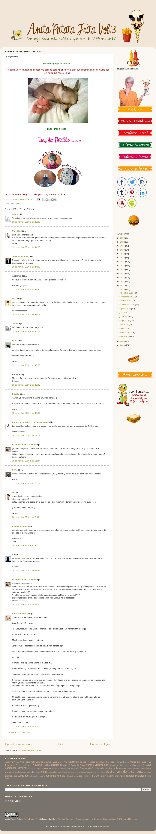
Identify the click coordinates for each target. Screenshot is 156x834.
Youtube (120, 765)
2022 (122, 242)
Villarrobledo (101, 764)
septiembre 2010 (127, 305)
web (7, 779)
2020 (122, 250)
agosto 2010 (125, 309)
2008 (122, 345)
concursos (56, 768)
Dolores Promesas (87, 762)
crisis (73, 768)
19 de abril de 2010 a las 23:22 (26, 483)
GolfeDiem (135, 762)
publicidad (23, 775)
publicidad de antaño (37, 776)
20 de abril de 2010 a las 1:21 (25, 545)
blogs (134, 765)
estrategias (100, 768)
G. (13, 492)
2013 (122, 277)
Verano (90, 764)
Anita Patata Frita (20, 613)
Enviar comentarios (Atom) (30, 750)
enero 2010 (124, 336)
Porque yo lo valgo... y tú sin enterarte (30, 422)
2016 (122, 266)
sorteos (88, 776)
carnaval (22, 767)
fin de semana (119, 768)
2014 (122, 273)
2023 (122, 238)
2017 (122, 261)
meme (38, 772)
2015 (122, 269)
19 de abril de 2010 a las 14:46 (26, 289)
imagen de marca (133, 768)
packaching (91, 772)
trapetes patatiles (135, 775)
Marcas (28, 765)
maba (14, 340)
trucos (148, 776)
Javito (15, 324)
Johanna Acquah (20, 256)
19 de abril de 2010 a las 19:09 (26, 413)
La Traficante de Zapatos (24, 444)
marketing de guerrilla (24, 772)
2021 (122, 246)
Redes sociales (51, 764)
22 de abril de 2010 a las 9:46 (25, 726)
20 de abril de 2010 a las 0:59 (25, 517)
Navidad (37, 764)
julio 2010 (124, 312)
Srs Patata (81, 765)
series (82, 776)
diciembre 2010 (126, 293)
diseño (91, 768)
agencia (128, 765)
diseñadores (81, 768)
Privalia (15, 394)
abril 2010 (124, 324)
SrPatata (72, 765)
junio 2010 (124, 316)
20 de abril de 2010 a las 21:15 (26, 604)
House (143, 762)
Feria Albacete (122, 762)
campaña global (144, 765)
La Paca (16, 765)
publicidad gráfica (54, 775)
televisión (120, 776)
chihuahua (32, 768)
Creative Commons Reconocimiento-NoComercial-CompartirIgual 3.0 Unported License (97, 819)
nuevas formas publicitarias (59, 772)
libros (143, 768)
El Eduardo (100, 762)
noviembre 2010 (127, 297)
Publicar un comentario (19, 732)
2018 (122, 258)
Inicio (61, 744)
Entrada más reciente (18, 744)
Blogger (105, 826)
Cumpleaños (51, 762)
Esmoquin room (20, 526)
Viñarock (112, 765)
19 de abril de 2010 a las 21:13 (26, 435)
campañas (10, 767)
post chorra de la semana (124, 771)
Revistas (64, 765)
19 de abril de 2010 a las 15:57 (26, 365)
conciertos (46, 768)
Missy (15, 298)
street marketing (108, 776)
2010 (122, 289)
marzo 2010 (125, 328)
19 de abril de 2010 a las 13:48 (26, 222)
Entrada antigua (100, 744)
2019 (122, 254)
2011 (122, 285)
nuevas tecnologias (78, 772)
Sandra (15, 214)
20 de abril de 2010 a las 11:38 (26, 570)
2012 (122, 281)
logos (148, 768)
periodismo (100, 772)
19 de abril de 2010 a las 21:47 (26, 461)
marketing (9, 772)
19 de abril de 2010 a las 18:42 (26, 385)
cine (39, 768)
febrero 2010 (125, 332)
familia (109, 768)
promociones (11, 776)
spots (96, 775)
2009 (122, 341)
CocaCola (40, 762)
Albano (16, 762)
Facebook (110, 762)
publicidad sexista (72, 776)
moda (44, 771)
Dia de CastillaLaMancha (68, 762)
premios (147, 772)
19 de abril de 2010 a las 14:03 (26, 247)
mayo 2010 (124, 320)
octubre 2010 (125, 301)
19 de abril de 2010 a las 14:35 (26, 267)
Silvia (14, 470)
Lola (17, 204)
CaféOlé (16, 231)
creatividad (65, 768)
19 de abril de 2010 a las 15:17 (26, 315)
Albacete (9, 762)
